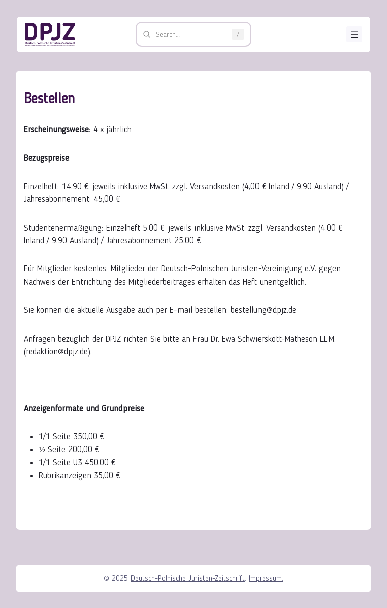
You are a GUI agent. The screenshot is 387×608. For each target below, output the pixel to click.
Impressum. (266, 578)
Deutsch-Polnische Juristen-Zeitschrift (188, 578)
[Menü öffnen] (354, 34)
